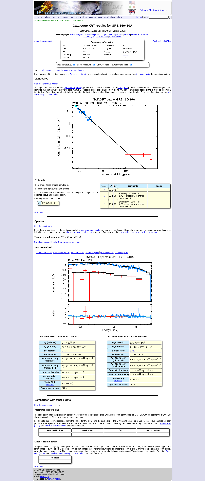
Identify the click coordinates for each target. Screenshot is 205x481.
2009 (126, 87)
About (47, 17)
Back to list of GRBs (162, 41)
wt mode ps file (77, 252)
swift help (44, 476)
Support (55, 17)
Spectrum (118, 34)
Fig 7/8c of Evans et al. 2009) (79, 232)
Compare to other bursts (73, 70)
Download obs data (139, 34)
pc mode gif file (121, 252)
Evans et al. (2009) (78, 74)
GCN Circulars (115, 37)
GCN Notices (102, 37)
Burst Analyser (76, 34)
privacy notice (54, 479)
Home (40, 17)
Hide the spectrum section (45, 226)
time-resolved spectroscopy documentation (138, 232)
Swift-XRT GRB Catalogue (61, 20)
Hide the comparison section (46, 405)
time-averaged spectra (91, 230)
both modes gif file (61, 252)
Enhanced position (93, 34)
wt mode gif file (92, 252)
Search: (146, 17)
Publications (109, 17)
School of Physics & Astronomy (154, 10)
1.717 (125, 55)
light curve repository (73, 87)
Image (127, 34)
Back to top (39, 212)
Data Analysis (81, 17)
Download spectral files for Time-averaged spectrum (57, 242)
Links (119, 17)
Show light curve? (64, 65)
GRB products (45, 20)
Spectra (57, 70)
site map (139, 17)
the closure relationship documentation (67, 453)
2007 (120, 87)
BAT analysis (88, 37)
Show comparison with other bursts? (113, 65)
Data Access (67, 17)
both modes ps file (44, 252)
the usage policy (143, 74)
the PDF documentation (55, 426)
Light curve (107, 34)
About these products (43, 41)
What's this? (50, 384)
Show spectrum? (84, 65)
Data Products (95, 17)
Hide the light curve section (46, 84)
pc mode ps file (107, 252)
